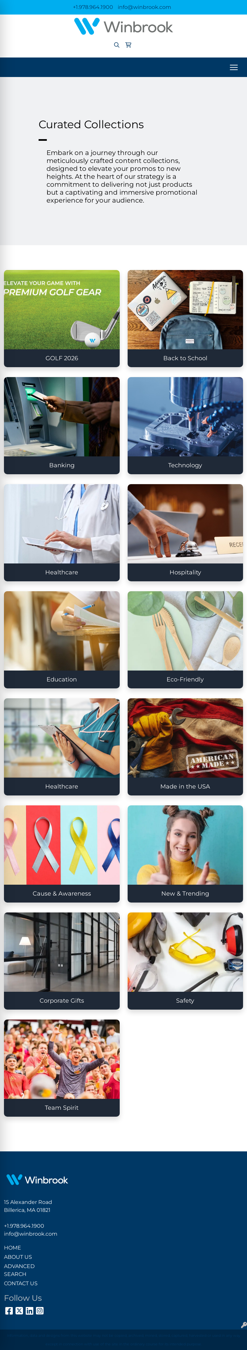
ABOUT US (18, 1257)
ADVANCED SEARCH (19, 1270)
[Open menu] (233, 67)
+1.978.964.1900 (93, 7)
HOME (12, 1248)
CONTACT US (21, 1283)
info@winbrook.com (144, 7)
